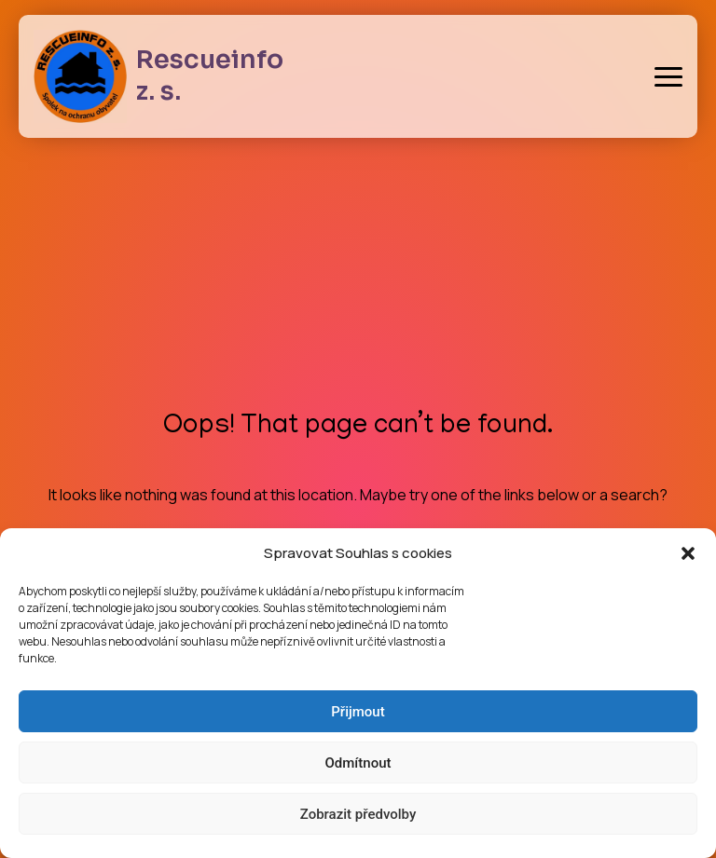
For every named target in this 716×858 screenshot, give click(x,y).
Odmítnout (358, 763)
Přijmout (357, 711)
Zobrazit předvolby (358, 814)
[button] (688, 553)
